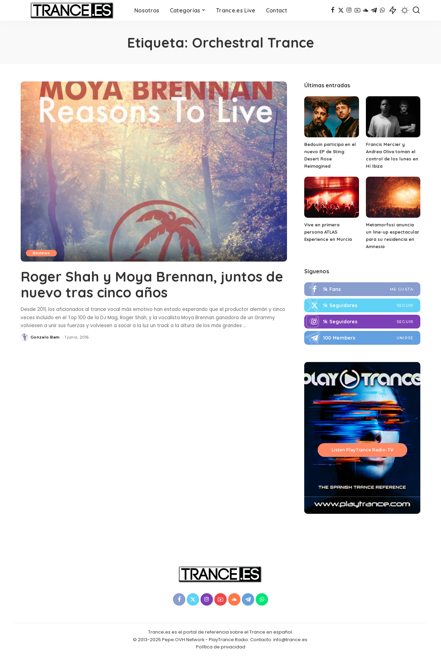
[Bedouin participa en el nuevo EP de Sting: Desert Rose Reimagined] (331, 116)
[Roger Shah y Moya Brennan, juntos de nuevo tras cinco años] (154, 171)
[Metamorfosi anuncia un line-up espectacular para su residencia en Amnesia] (393, 197)
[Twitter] (341, 10)
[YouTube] (357, 10)
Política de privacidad (220, 647)
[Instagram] (349, 10)
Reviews (41, 253)
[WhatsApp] (382, 10)
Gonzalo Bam (45, 337)
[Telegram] (374, 10)
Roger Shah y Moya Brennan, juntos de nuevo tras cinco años (152, 284)
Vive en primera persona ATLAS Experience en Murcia (328, 232)
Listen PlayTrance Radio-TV (362, 449)
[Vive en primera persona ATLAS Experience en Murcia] (331, 197)
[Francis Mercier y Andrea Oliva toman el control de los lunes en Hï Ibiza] (393, 116)
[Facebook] (333, 10)
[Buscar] (416, 10)
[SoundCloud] (366, 10)
